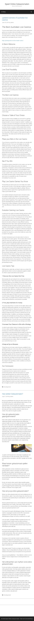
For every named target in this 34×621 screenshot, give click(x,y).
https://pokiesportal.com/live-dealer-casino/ (12, 40)
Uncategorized (7, 387)
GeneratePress (29, 618)
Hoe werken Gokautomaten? (12, 394)
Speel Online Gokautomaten (17, 4)
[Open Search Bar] (31, 12)
